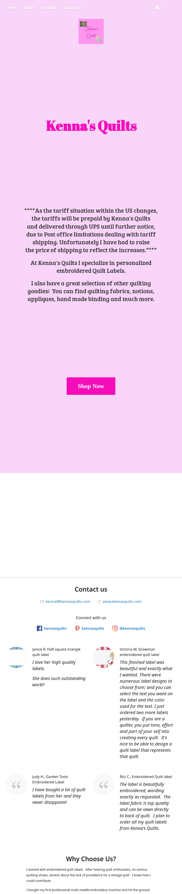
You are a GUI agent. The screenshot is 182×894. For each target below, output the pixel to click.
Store (11, 7)
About (29, 7)
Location (49, 7)
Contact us (73, 7)
